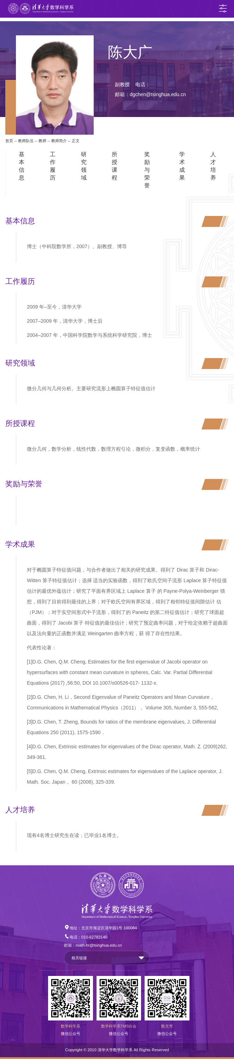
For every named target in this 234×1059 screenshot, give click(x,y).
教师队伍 (26, 141)
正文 (76, 141)
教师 (42, 141)
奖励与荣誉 (147, 169)
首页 (9, 141)
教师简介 (59, 141)
